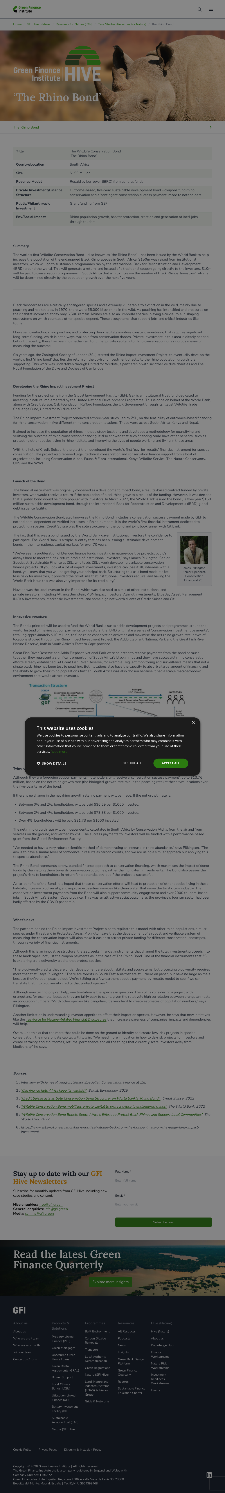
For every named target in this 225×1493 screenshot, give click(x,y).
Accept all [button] (170, 763)
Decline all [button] (131, 763)
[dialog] (112, 746)
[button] (51, 763)
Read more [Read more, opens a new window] (59, 751)
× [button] (193, 722)
